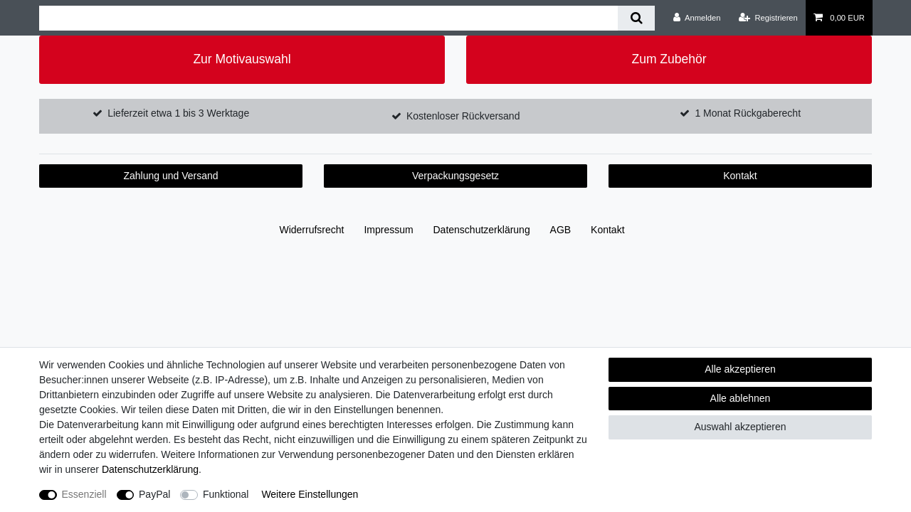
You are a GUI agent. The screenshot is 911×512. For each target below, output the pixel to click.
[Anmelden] (697, 18)
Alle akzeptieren (740, 369)
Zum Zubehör (668, 59)
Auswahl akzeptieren (740, 426)
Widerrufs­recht (311, 229)
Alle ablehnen (740, 398)
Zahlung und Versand (170, 175)
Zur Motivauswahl (241, 59)
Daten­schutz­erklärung (481, 229)
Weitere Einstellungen (309, 494)
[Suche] (636, 18)
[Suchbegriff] (328, 18)
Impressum (388, 229)
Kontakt (740, 175)
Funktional (226, 494)
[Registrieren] (768, 18)
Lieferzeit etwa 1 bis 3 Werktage (178, 113)
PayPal (154, 494)
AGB (561, 229)
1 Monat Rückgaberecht (748, 113)
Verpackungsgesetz (455, 175)
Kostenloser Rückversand (463, 116)
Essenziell (84, 494)
